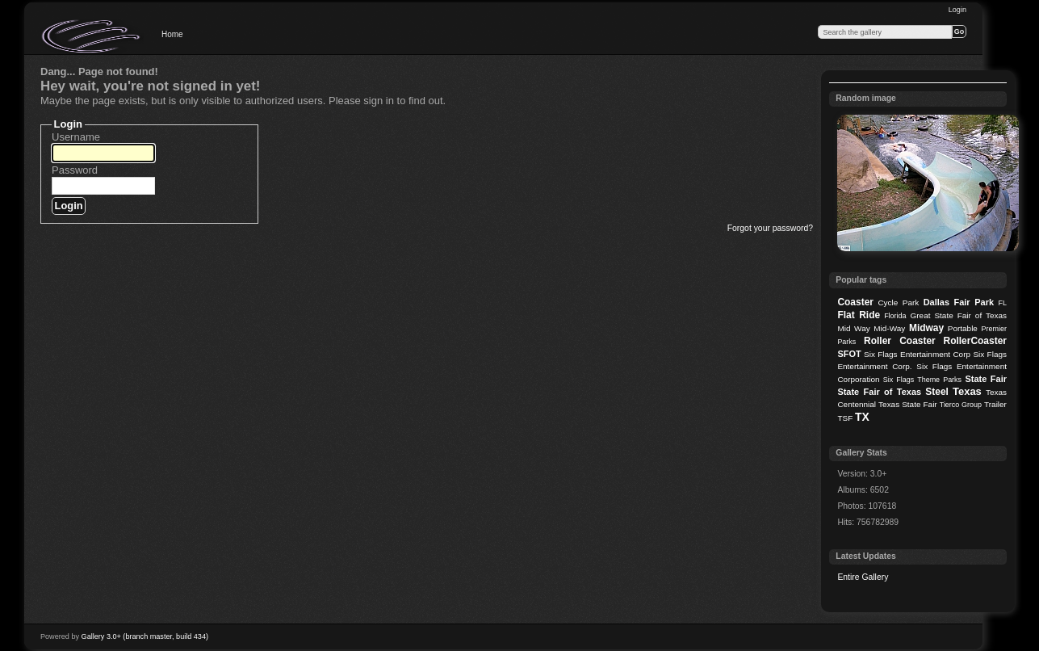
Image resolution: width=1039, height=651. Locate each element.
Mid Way (853, 328)
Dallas (936, 302)
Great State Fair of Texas (959, 315)
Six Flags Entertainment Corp (917, 354)
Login (957, 10)
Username (76, 137)
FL (1003, 303)
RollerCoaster (975, 340)
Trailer (995, 404)
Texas (967, 391)
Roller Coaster (900, 340)
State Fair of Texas (879, 392)
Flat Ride (858, 315)
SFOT (849, 354)
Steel (937, 391)
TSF (845, 418)
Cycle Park (898, 302)
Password (75, 170)
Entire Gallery (862, 577)
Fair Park (973, 302)
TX (862, 416)
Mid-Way (889, 328)
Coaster (855, 302)
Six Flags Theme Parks (922, 380)
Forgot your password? (770, 228)
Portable (963, 328)
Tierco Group (961, 405)
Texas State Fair (907, 404)
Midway (926, 328)
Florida (895, 316)
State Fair (986, 379)
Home (172, 34)
